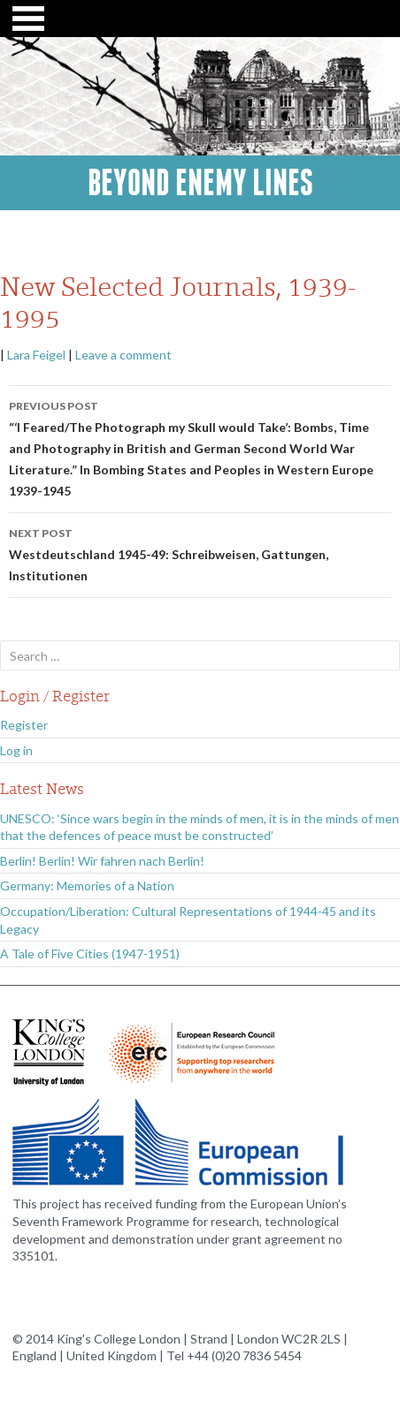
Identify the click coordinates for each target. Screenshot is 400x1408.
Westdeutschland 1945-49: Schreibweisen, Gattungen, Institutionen (200, 553)
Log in (16, 750)
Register (24, 724)
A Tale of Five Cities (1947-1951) (90, 953)
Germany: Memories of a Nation (87, 885)
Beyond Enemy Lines (200, 183)
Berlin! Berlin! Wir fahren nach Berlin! (102, 860)
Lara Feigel (36, 354)
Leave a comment (123, 354)
